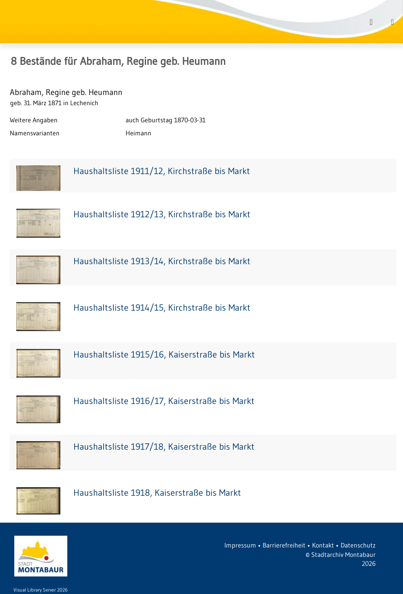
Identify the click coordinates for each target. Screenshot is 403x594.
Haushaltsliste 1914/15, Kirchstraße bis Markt (161, 307)
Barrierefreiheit (284, 545)
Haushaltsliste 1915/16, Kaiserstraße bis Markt (164, 354)
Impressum (240, 545)
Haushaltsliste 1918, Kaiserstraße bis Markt (157, 492)
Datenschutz (358, 545)
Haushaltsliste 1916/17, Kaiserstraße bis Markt (164, 400)
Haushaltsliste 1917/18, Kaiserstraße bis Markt (164, 446)
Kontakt (323, 545)
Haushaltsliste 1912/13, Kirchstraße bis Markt (161, 214)
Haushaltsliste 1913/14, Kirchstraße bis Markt (161, 261)
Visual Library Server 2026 (40, 590)
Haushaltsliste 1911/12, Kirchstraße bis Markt (161, 171)
